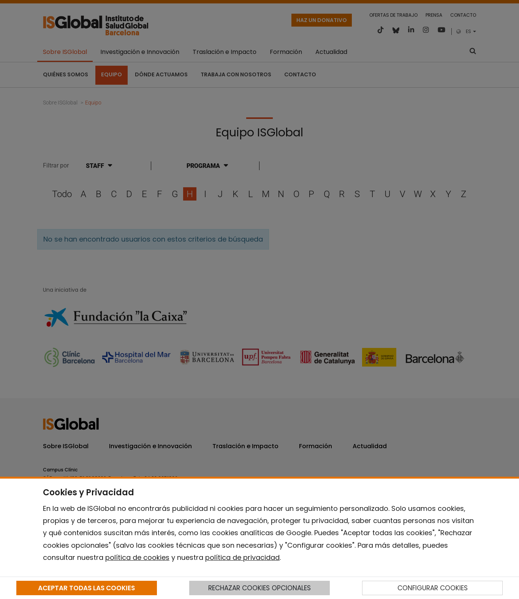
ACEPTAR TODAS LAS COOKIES (86, 588)
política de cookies (137, 557)
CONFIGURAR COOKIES (432, 588)
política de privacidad (242, 557)
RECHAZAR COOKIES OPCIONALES (259, 588)
